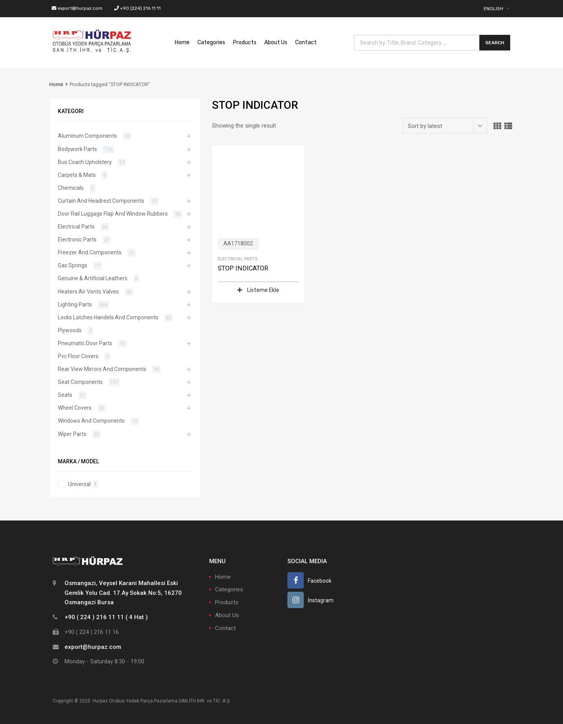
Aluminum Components (87, 136)
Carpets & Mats (77, 175)
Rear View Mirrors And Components (102, 369)
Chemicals (71, 188)
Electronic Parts (77, 239)
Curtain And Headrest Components (101, 201)
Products (244, 42)
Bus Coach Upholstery (85, 162)
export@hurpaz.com (77, 8)
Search (494, 42)
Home (182, 42)
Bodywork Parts (77, 149)
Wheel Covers (74, 408)
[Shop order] (445, 125)
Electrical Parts (238, 258)
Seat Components (80, 382)
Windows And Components (91, 421)
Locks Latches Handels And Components (108, 317)
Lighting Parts (75, 304)
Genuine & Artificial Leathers (92, 278)
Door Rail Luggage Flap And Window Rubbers (113, 214)
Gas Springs (72, 265)
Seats (65, 395)
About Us (275, 42)
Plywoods (70, 330)
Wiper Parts (72, 434)
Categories (211, 42)
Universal (79, 484)
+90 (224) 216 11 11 (137, 8)
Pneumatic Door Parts (85, 343)
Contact (306, 42)
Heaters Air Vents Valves (88, 291)
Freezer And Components (90, 252)
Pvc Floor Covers (78, 356)
